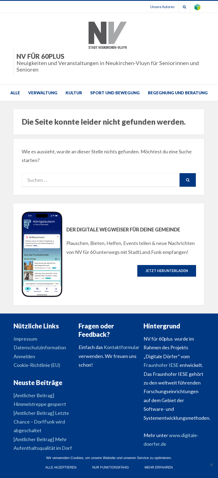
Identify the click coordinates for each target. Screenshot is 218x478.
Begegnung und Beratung (178, 92)
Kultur (74, 92)
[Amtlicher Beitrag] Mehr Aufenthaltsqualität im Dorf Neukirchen (43, 448)
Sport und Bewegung (115, 92)
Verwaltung (42, 92)
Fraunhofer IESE (161, 365)
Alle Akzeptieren (60, 467)
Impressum (25, 339)
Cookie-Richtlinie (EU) (37, 365)
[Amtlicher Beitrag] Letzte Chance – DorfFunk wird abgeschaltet (41, 422)
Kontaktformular (121, 347)
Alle (15, 92)
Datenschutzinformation (40, 347)
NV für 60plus (110, 62)
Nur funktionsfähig (110, 467)
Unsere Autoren (162, 7)
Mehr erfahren (159, 467)
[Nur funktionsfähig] (211, 464)
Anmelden (24, 356)
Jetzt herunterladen (166, 271)
